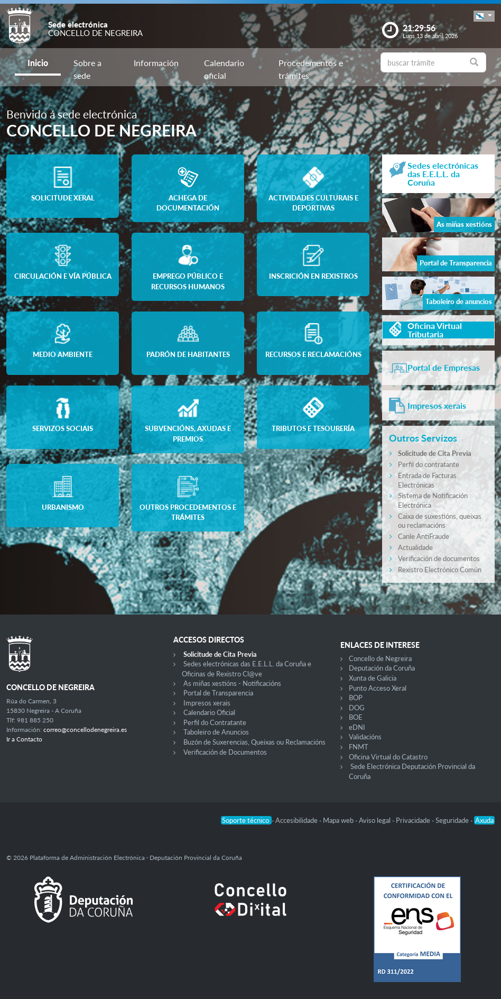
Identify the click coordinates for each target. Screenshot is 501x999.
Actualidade (415, 547)
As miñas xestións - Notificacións (232, 683)
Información (156, 63)
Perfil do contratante (428, 464)
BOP (356, 697)
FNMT (358, 747)
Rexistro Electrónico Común (439, 569)
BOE (356, 717)
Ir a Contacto (24, 739)
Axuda (484, 820)
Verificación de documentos (439, 558)
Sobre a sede (87, 69)
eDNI (357, 727)
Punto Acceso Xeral (377, 688)
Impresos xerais (206, 703)
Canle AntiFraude (423, 536)
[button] (484, 16)
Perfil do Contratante (214, 722)
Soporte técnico (246, 820)
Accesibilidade (297, 820)
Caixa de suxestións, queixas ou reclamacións (439, 521)
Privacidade (414, 820)
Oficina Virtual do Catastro (388, 757)
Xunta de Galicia (372, 678)
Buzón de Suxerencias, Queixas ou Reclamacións (254, 742)
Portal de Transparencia (218, 693)
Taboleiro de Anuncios (216, 732)
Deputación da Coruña (382, 668)
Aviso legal (375, 820)
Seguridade (452, 820)
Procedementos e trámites (311, 69)
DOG (357, 707)
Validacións (365, 736)
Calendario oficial (224, 69)
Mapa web (339, 820)
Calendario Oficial (209, 712)
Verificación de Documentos (225, 752)
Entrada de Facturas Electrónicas (427, 480)
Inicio (37, 63)
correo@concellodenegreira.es (85, 730)
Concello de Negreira (380, 658)
